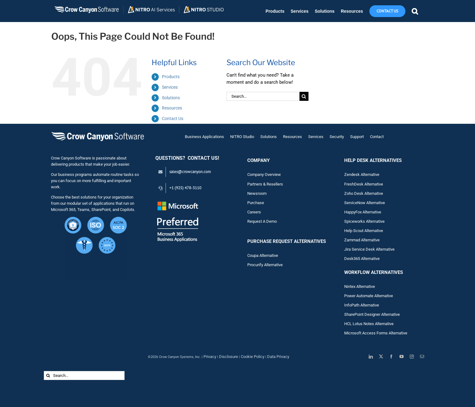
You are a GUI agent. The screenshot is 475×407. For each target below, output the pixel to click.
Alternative (370, 240)
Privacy (209, 356)
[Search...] (262, 96)
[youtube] (402, 357)
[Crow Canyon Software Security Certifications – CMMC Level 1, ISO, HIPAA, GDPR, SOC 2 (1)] (96, 219)
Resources (172, 107)
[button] (415, 11)
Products (171, 76)
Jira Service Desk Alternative (369, 249)
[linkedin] (371, 357)
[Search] (303, 96)
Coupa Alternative (262, 255)
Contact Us (172, 118)
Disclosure (228, 356)
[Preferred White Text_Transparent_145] (177, 202)
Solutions (171, 97)
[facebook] (391, 357)
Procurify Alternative (265, 264)
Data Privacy (278, 356)
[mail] (422, 357)
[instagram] (412, 357)
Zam (352, 240)
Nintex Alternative (359, 286)
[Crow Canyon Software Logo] (97, 132)
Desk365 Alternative (362, 258)
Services (170, 87)
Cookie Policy (252, 356)
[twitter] (381, 357)
